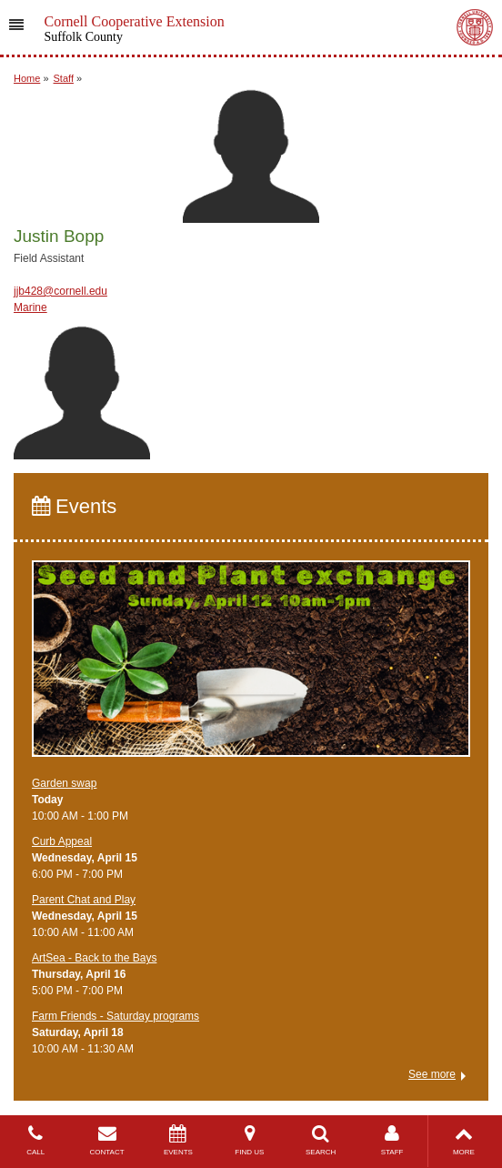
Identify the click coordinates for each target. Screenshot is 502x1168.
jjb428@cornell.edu (60, 291)
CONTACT (106, 1140)
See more (432, 1074)
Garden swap (64, 783)
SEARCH (321, 1140)
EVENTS (178, 1140)
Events (74, 506)
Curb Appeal (62, 841)
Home (27, 78)
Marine (30, 307)
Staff (64, 78)
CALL (35, 1140)
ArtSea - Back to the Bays (94, 958)
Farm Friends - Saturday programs (115, 1016)
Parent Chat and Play (84, 899)
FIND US (249, 1140)
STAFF (392, 1140)
